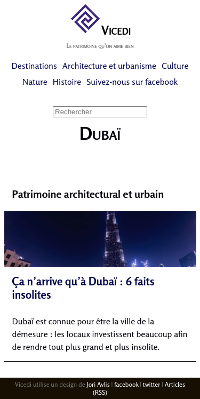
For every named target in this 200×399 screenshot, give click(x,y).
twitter (152, 384)
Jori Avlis (98, 384)
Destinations (34, 65)
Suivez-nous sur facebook (132, 81)
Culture (175, 65)
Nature (34, 81)
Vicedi (100, 30)
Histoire (67, 81)
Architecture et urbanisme (109, 65)
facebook (126, 384)
